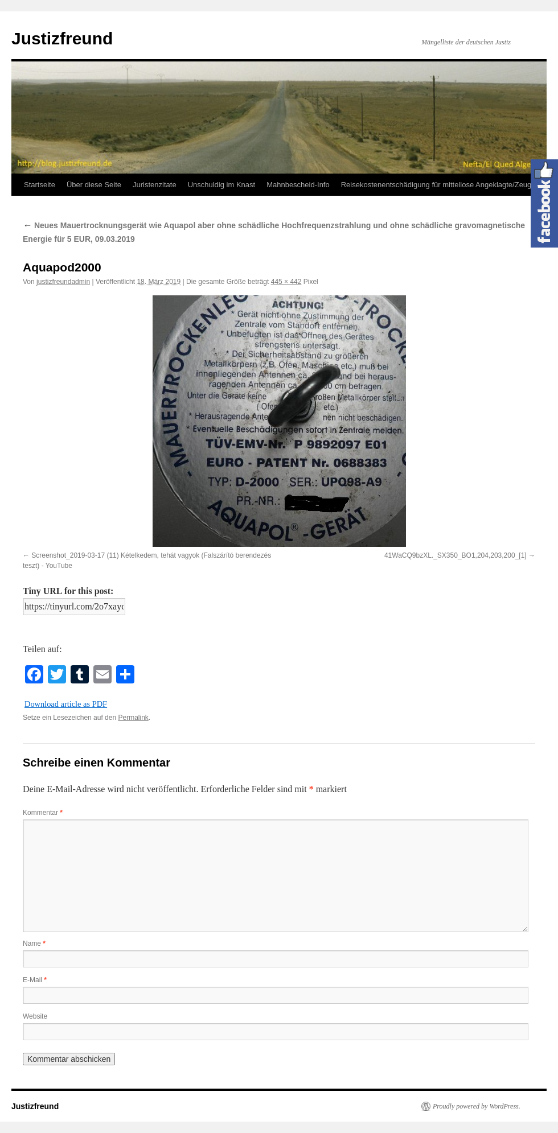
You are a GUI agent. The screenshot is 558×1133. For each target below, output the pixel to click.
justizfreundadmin (63, 282)
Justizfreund (62, 38)
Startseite (39, 184)
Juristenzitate (155, 184)
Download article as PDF (65, 703)
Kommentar (43, 813)
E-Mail (35, 980)
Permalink (133, 718)
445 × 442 (286, 282)
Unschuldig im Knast (222, 184)
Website (35, 1016)
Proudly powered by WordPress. (476, 1106)
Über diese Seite (94, 184)
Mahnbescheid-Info (298, 184)
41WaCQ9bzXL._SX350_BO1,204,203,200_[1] (455, 555)
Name (34, 943)
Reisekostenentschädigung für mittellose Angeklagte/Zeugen (440, 184)
